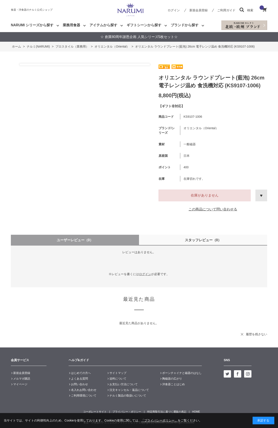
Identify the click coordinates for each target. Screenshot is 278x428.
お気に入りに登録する (261, 195)
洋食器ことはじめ (173, 384)
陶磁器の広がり (172, 378)
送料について (117, 378)
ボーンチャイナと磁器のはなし (182, 373)
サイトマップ (117, 373)
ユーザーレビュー (75, 240)
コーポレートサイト (95, 411)
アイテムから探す (103, 25)
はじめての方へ (81, 373)
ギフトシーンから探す (144, 25)
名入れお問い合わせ (83, 390)
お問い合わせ (79, 384)
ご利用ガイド (226, 10)
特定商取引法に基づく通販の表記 (166, 411)
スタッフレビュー (203, 240)
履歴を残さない (256, 334)
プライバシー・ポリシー (127, 411)
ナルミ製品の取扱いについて (127, 395)
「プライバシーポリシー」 (159, 420)
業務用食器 (71, 25)
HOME (196, 411)
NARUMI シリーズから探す (32, 25)
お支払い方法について (123, 384)
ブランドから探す (185, 25)
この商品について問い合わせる (213, 209)
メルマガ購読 (21, 378)
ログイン (174, 10)
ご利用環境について (83, 395)
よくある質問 (79, 378)
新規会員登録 (198, 10)
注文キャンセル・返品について (129, 390)
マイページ (20, 384)
